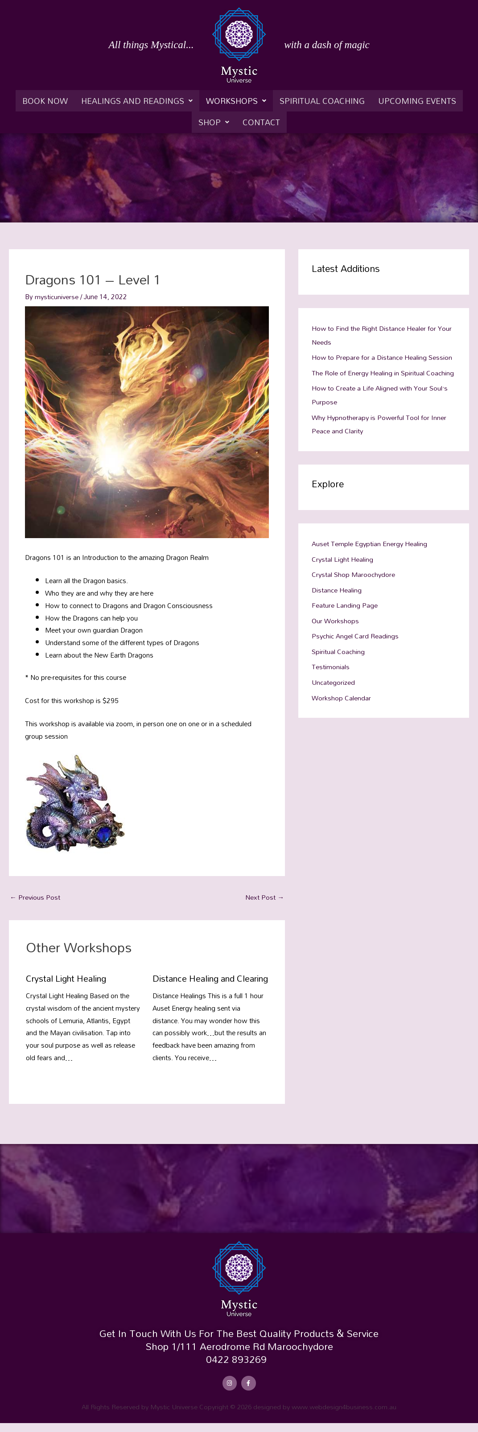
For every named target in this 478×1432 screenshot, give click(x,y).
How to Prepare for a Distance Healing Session (382, 356)
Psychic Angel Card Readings (355, 631)
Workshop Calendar (341, 691)
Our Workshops (335, 616)
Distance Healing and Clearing (195, 982)
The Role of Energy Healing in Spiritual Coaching (383, 371)
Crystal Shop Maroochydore (354, 570)
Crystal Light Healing (68, 978)
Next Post (264, 897)
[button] (136, 100)
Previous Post (35, 897)
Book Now (45, 101)
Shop (213, 122)
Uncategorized (333, 676)
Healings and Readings (137, 101)
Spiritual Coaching (322, 101)
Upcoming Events (417, 101)
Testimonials (331, 661)
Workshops (236, 101)
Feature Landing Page (345, 601)
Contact (261, 122)
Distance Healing (337, 586)
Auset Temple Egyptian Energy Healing (370, 540)
